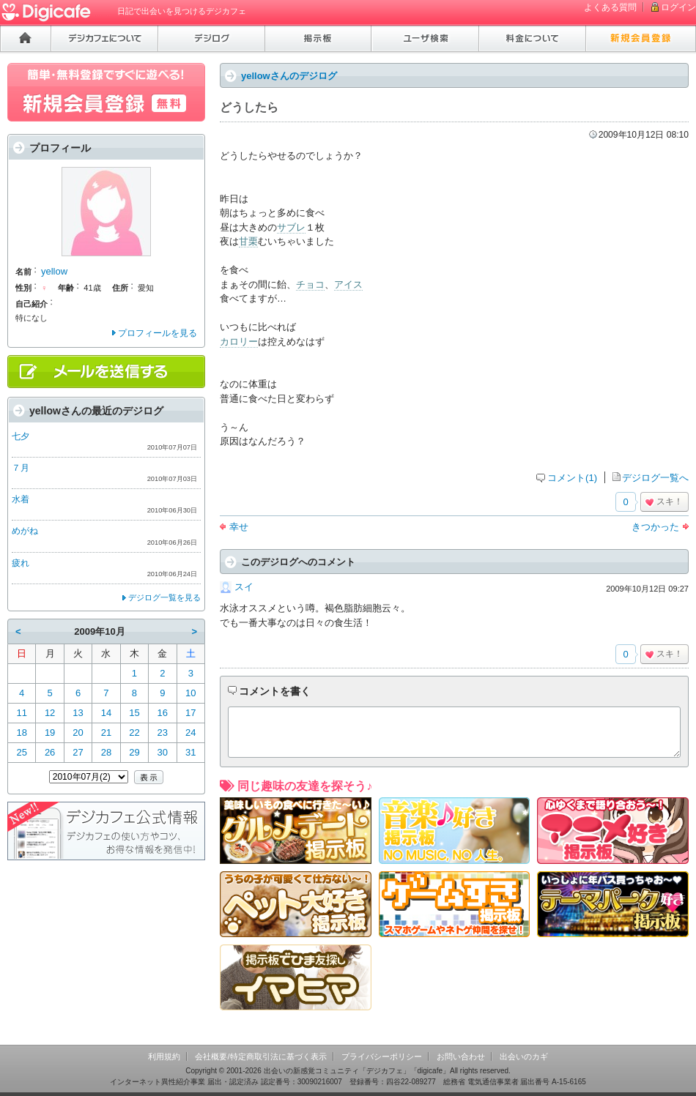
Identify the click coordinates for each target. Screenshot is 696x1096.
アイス (348, 284)
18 (21, 732)
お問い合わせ (461, 1056)
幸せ (238, 526)
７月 (20, 468)
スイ (243, 586)
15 (134, 712)
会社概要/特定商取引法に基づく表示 (260, 1056)
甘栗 (248, 241)
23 (163, 732)
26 (50, 752)
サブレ (291, 227)
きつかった (655, 526)
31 (190, 752)
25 (21, 752)
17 (190, 712)
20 (78, 732)
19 (50, 732)
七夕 (20, 436)
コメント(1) (572, 477)
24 (190, 732)
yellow (54, 271)
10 (190, 692)
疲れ (20, 563)
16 (163, 712)
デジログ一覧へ (655, 477)
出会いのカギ (524, 1056)
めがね (25, 531)
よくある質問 (610, 7)
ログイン (678, 7)
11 (21, 712)
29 (134, 752)
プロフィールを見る (157, 333)
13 (78, 712)
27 (78, 752)
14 (106, 712)
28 (106, 752)
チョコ (310, 284)
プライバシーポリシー (381, 1056)
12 (50, 712)
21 (106, 732)
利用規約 (164, 1056)
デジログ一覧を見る (164, 597)
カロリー (239, 341)
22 (134, 732)
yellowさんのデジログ (289, 75)
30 (163, 752)
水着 (20, 499)
